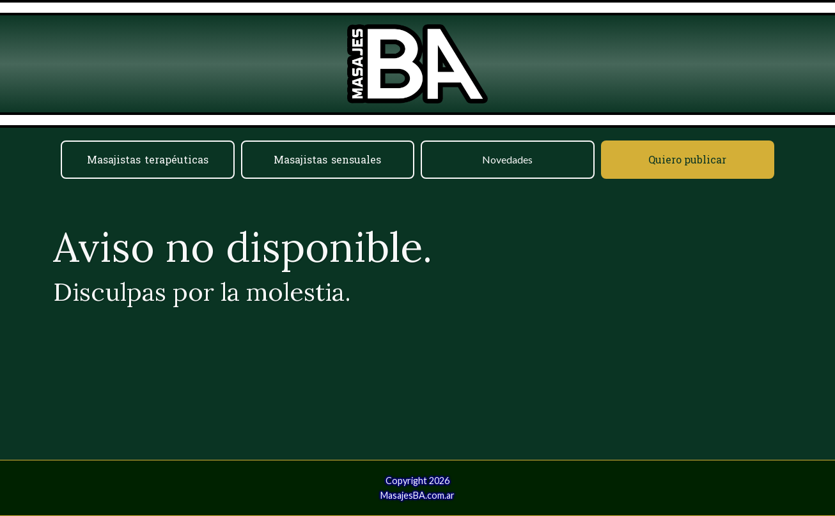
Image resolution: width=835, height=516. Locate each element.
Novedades (507, 159)
